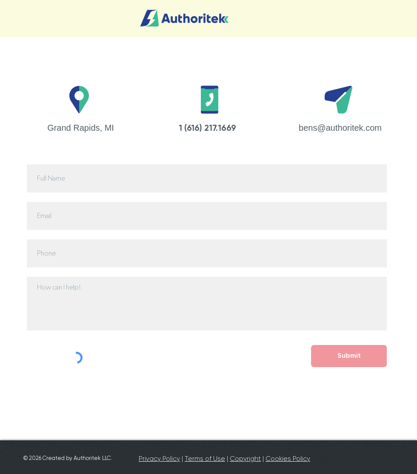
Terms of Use (205, 459)
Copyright (245, 459)
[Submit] (349, 356)
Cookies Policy (288, 459)
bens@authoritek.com (340, 127)
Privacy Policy (159, 459)
